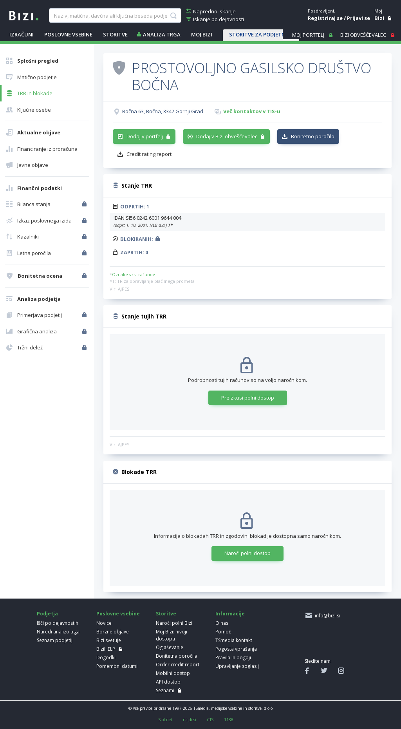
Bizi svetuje (108, 640)
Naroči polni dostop (247, 553)
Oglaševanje (169, 647)
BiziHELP (105, 649)
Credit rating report (149, 153)
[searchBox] (115, 15)
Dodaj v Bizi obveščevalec (226, 136)
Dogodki (106, 657)
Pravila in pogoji (233, 657)
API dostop (168, 681)
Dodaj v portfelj (144, 136)
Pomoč (223, 631)
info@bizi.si (326, 615)
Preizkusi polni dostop (247, 397)
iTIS (210, 719)
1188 (228, 719)
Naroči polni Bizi (174, 623)
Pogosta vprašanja (236, 649)
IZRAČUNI (21, 34)
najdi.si (189, 719)
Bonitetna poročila (176, 656)
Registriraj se (325, 18)
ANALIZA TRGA (162, 34)
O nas (221, 623)
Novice (104, 623)
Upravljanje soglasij (237, 666)
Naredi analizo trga (58, 631)
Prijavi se (358, 18)
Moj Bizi (201, 34)
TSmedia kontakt (233, 640)
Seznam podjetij (54, 640)
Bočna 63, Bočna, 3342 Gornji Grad (162, 111)
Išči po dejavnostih (57, 623)
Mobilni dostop (173, 673)
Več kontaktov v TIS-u (251, 111)
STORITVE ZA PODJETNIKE (261, 34)
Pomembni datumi (116, 666)
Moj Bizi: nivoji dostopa (171, 635)
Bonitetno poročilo (312, 136)
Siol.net (165, 719)
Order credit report (177, 664)
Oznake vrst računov (133, 274)
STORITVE (115, 34)
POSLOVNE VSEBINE (68, 34)
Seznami (165, 690)
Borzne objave (112, 631)
